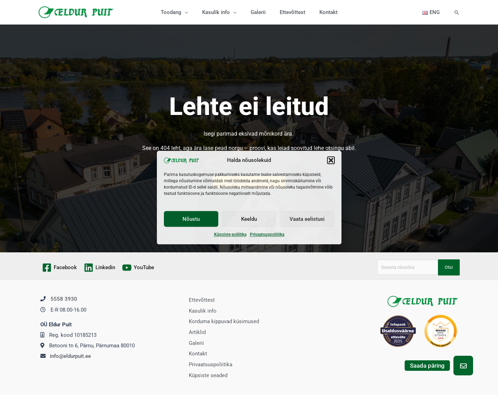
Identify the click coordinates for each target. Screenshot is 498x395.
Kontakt (195, 352)
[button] (330, 160)
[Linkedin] (99, 267)
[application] (191, 12)
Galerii (193, 342)
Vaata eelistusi (307, 219)
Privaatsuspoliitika (267, 234)
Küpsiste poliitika (230, 234)
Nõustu (191, 219)
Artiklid (194, 331)
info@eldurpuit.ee (70, 356)
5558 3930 (64, 299)
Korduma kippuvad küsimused (221, 321)
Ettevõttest (199, 300)
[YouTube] (138, 267)
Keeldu (249, 219)
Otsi (449, 267)
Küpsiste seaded (205, 373)
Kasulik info (200, 310)
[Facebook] (59, 267)
